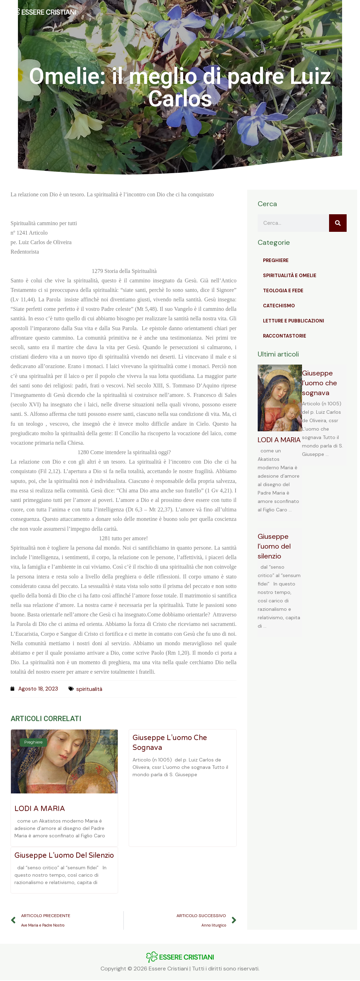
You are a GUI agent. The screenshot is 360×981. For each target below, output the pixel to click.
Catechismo (279, 306)
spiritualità (91, 689)
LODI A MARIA (39, 809)
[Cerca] (338, 223)
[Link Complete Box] (280, 443)
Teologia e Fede (283, 291)
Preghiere (276, 260)
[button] (237, 12)
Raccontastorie (284, 336)
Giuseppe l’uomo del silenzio (64, 855)
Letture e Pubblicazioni (293, 321)
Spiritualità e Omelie (289, 276)
